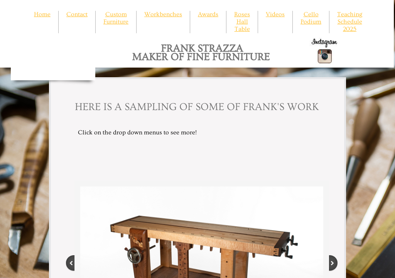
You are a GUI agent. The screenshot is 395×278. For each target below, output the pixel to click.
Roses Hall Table (242, 21)
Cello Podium (310, 18)
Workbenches (163, 14)
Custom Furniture (115, 18)
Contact (77, 14)
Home (42, 14)
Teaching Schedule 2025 (349, 21)
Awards (208, 14)
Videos (275, 14)
